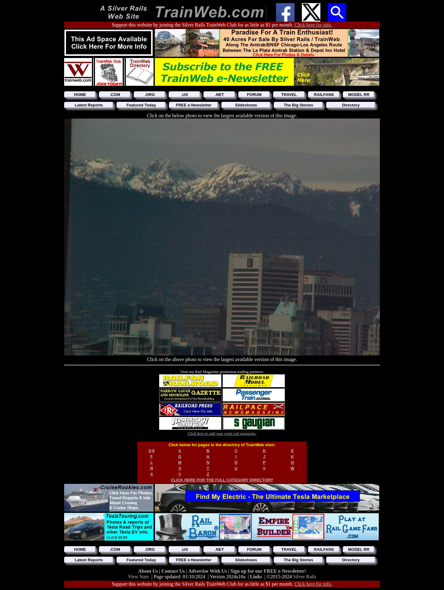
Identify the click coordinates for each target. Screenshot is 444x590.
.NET (219, 94)
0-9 (151, 450)
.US (184, 94)
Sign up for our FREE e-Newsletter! (268, 571)
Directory (351, 105)
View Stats (138, 576)
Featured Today (141, 105)
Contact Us (173, 571)
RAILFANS (324, 94)
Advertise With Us (208, 571)
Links (256, 576)
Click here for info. (313, 24)
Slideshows (246, 105)
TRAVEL (289, 94)
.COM (115, 94)
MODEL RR (358, 94)
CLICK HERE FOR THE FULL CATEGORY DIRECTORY (222, 480)
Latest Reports (89, 105)
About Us (148, 571)
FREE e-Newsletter (194, 105)
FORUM (254, 94)
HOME (80, 94)
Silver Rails (304, 576)
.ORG (150, 94)
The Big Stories (298, 105)
